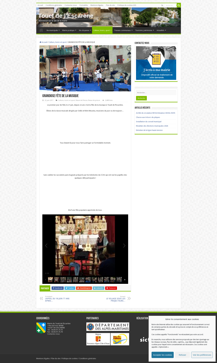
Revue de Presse (81, 100)
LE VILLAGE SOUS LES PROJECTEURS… (111, 299)
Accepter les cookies (162, 355)
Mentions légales (97, 5)
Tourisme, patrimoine (143, 30)
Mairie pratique (68, 30)
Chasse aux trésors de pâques (148, 117)
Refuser (182, 355)
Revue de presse (94, 100)
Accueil (40, 5)
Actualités (160, 30)
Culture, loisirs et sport (58, 42)
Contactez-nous (71, 5)
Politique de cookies (70, 358)
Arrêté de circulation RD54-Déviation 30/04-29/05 (155, 113)
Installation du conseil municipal (148, 122)
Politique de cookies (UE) (126, 5)
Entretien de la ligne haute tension (149, 130)
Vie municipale (52, 30)
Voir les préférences (202, 355)
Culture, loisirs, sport (101, 30)
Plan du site (110, 5)
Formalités (84, 5)
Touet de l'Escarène (65, 15)
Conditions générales (54, 5)
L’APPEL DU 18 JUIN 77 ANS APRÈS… (59, 299)
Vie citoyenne (84, 30)
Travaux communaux (122, 30)
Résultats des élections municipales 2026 (152, 126)
